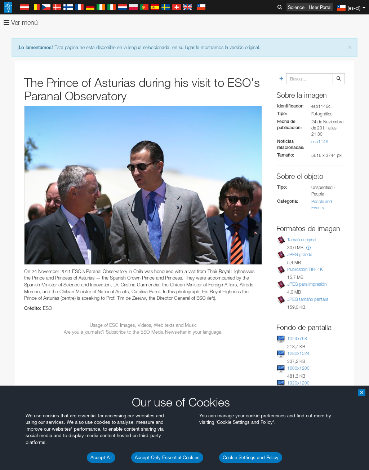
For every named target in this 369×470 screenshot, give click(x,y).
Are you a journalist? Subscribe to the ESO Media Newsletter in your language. (143, 332)
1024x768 (297, 338)
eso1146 (319, 141)
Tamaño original (301, 239)
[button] (308, 247)
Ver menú (21, 22)
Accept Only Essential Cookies (167, 457)
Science (296, 7)
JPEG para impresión (306, 284)
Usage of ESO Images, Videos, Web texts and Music (143, 325)
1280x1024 (298, 353)
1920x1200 (298, 383)
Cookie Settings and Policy (251, 457)
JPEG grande (299, 254)
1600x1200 (298, 368)
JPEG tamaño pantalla (307, 299)
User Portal (320, 7)
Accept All (101, 457)
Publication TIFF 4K (305, 269)
